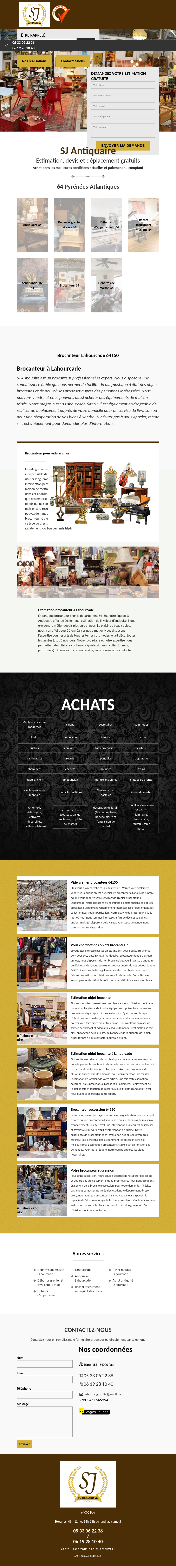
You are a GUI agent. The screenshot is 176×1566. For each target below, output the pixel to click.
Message (45, 1419)
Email (45, 1377)
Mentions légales (88, 1555)
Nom (45, 1362)
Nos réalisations (34, 61)
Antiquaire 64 (32, 225)
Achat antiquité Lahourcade (123, 1282)
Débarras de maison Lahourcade (51, 1272)
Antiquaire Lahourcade (83, 1278)
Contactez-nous (73, 61)
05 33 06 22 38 (23, 42)
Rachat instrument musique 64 (144, 225)
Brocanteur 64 (69, 285)
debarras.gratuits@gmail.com (101, 1394)
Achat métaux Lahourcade (122, 1272)
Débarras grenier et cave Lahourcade (51, 1282)
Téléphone (45, 1392)
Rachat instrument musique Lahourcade (89, 1289)
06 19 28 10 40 (23, 48)
